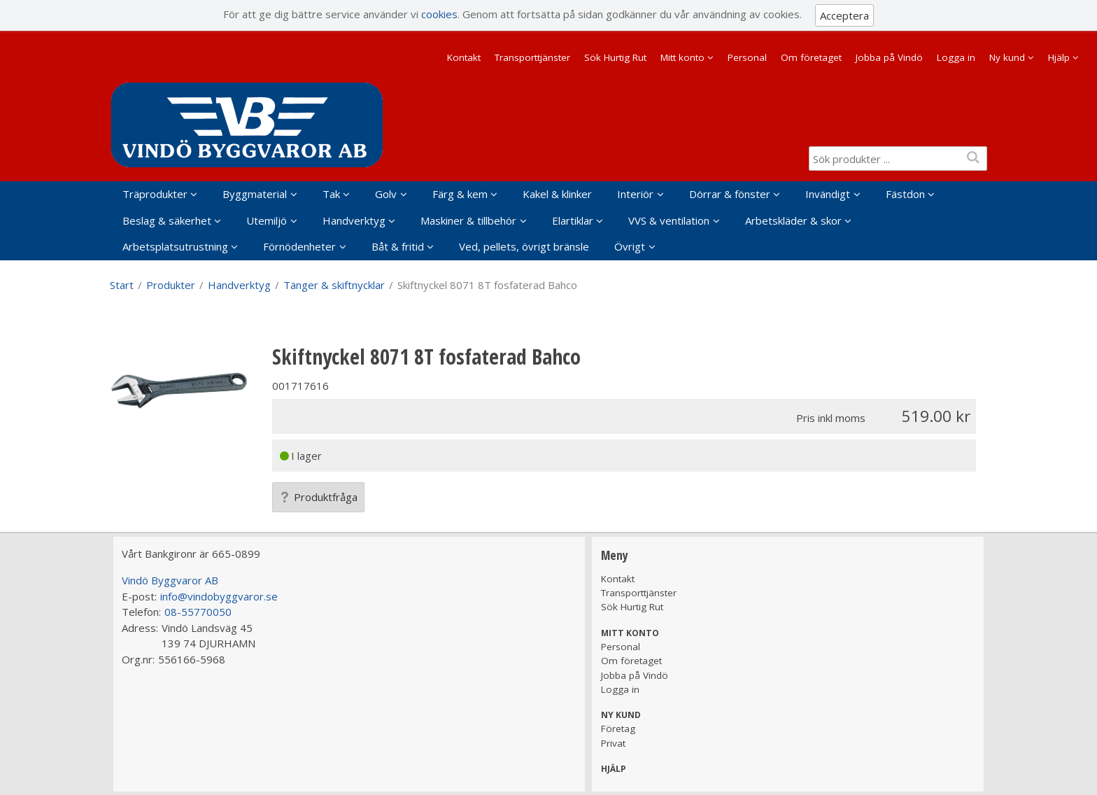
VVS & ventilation (668, 220)
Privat (613, 743)
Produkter (170, 285)
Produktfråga (318, 497)
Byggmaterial (254, 194)
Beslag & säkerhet (166, 220)
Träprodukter (154, 194)
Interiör (635, 194)
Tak (331, 194)
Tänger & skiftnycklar (334, 285)
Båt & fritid (397, 246)
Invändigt (827, 194)
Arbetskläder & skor (793, 220)
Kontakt (464, 57)
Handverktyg (354, 220)
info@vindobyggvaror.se (219, 596)
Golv (386, 194)
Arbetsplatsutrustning (175, 246)
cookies (439, 14)
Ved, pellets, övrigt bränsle (524, 246)
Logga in (956, 57)
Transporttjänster (532, 57)
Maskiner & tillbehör (468, 220)
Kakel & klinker (557, 194)
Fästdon (905, 194)
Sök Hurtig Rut (615, 57)
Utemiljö (266, 220)
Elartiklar (572, 220)
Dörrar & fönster (729, 194)
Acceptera (844, 15)
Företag (618, 728)
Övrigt (629, 246)
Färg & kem (460, 194)
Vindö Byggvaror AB (170, 580)
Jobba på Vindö (889, 57)
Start (122, 285)
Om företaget (811, 57)
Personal (747, 57)
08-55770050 (198, 612)
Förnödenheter (299, 246)
